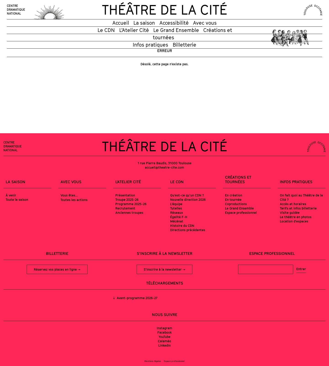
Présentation (125, 195)
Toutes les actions (74, 200)
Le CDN (106, 30)
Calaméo (164, 341)
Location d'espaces (294, 221)
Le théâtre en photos (295, 217)
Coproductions (236, 204)
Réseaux (176, 212)
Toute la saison (17, 199)
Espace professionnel (241, 212)
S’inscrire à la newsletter (163, 269)
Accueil (120, 23)
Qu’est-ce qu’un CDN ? (187, 195)
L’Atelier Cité (134, 30)
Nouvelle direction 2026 (188, 199)
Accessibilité (174, 23)
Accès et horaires (293, 204)
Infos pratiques (150, 45)
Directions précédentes (187, 230)
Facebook (164, 332)
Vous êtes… (69, 195)
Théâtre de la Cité (164, 10)
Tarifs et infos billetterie (298, 208)
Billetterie (184, 45)
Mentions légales (152, 361)
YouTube (164, 337)
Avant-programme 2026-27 (136, 298)
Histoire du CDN (182, 225)
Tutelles (176, 208)
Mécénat (176, 221)
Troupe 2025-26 (126, 199)
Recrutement (125, 208)
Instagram (164, 328)
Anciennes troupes (129, 212)
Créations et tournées (238, 179)
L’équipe (176, 204)
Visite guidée (290, 212)
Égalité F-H (178, 217)
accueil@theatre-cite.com (164, 167)
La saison (144, 23)
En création (233, 195)
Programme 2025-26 (130, 204)
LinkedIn (164, 345)
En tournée (233, 199)
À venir (11, 195)
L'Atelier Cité (128, 182)
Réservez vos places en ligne (56, 269)
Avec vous (205, 23)
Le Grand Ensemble (176, 30)
